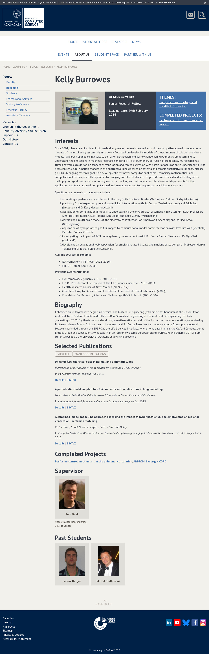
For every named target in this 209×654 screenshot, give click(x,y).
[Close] (205, 3)
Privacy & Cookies (13, 634)
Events (63, 54)
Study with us (94, 42)
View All (64, 354)
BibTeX (71, 380)
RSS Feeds (9, 626)
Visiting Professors (17, 104)
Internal (7, 622)
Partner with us (137, 54)
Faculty (11, 82)
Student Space (107, 54)
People (33, 66)
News (136, 42)
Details (60, 380)
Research (119, 42)
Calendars (9, 618)
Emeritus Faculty (16, 110)
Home (73, 42)
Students (11, 93)
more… (164, 124)
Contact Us (10, 144)
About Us (83, 53)
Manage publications (90, 354)
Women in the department (21, 126)
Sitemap (8, 630)
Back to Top (104, 602)
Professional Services (19, 99)
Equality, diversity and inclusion (24, 131)
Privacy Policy (167, 2)
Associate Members (18, 115)
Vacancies (9, 122)
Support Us (10, 135)
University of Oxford (103, 650)
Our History (11, 139)
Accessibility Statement (17, 639)
